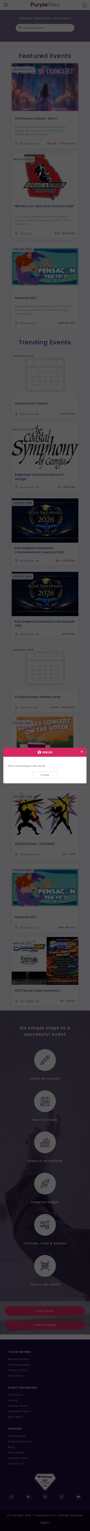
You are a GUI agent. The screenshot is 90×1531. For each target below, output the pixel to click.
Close (45, 775)
